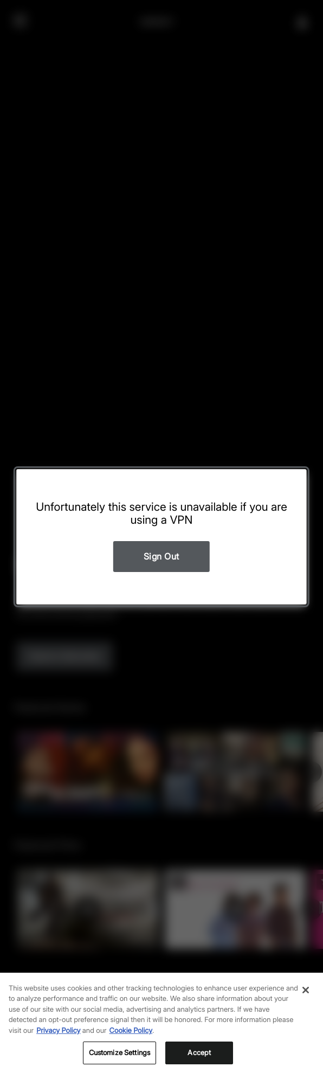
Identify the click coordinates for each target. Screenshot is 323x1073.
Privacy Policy (58, 1030)
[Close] (306, 990)
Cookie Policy (131, 1030)
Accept (199, 1052)
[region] (161, 1023)
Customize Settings (119, 1052)
